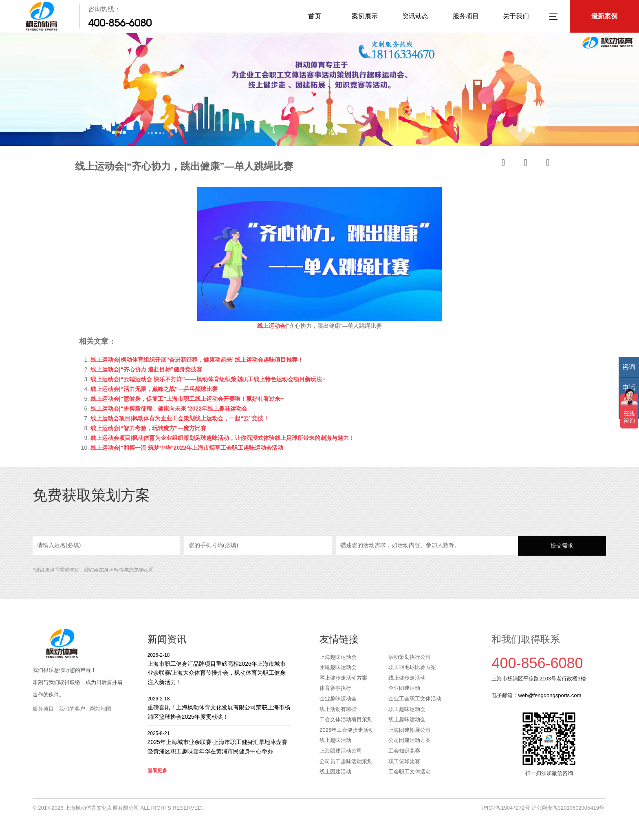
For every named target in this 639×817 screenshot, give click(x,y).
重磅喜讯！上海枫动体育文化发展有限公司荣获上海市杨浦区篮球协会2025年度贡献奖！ (219, 707)
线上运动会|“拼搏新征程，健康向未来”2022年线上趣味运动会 (168, 408)
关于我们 (516, 16)
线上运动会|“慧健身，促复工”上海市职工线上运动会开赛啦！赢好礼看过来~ (187, 398)
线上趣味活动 (335, 740)
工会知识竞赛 (404, 751)
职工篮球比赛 (404, 761)
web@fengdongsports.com (549, 695)
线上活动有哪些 (338, 709)
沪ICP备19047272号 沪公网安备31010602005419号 (543, 808)
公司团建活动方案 (409, 740)
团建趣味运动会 (338, 667)
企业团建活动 (404, 688)
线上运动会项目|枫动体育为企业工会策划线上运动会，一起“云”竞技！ (179, 418)
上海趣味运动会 (338, 657)
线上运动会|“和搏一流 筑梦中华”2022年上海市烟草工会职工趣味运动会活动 (186, 447)
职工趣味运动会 (406, 709)
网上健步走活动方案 (343, 678)
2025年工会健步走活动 (347, 730)
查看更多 (157, 770)
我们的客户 (72, 709)
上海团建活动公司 (341, 751)
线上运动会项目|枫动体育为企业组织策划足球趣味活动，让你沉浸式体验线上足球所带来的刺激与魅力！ (222, 438)
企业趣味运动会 (338, 699)
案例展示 (365, 16)
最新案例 (604, 16)
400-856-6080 (120, 23)
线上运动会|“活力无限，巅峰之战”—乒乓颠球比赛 (154, 389)
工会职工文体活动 (409, 771)
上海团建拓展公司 (409, 730)
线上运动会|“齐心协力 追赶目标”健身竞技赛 (146, 369)
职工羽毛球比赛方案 (412, 667)
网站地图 (100, 709)
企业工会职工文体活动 (414, 699)
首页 (314, 16)
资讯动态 (415, 16)
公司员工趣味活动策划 (346, 761)
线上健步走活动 (406, 678)
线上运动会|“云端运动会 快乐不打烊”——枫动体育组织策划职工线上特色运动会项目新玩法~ (207, 379)
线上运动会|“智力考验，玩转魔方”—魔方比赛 (148, 428)
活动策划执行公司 (409, 657)
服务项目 (466, 16)
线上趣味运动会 (406, 719)
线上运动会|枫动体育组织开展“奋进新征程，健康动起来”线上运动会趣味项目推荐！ (196, 359)
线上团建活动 (335, 771)
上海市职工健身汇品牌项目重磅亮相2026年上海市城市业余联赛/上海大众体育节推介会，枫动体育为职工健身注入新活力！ (219, 668)
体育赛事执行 (335, 688)
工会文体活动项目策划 (346, 719)
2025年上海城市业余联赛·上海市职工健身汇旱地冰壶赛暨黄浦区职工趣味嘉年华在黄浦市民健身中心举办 (219, 742)
